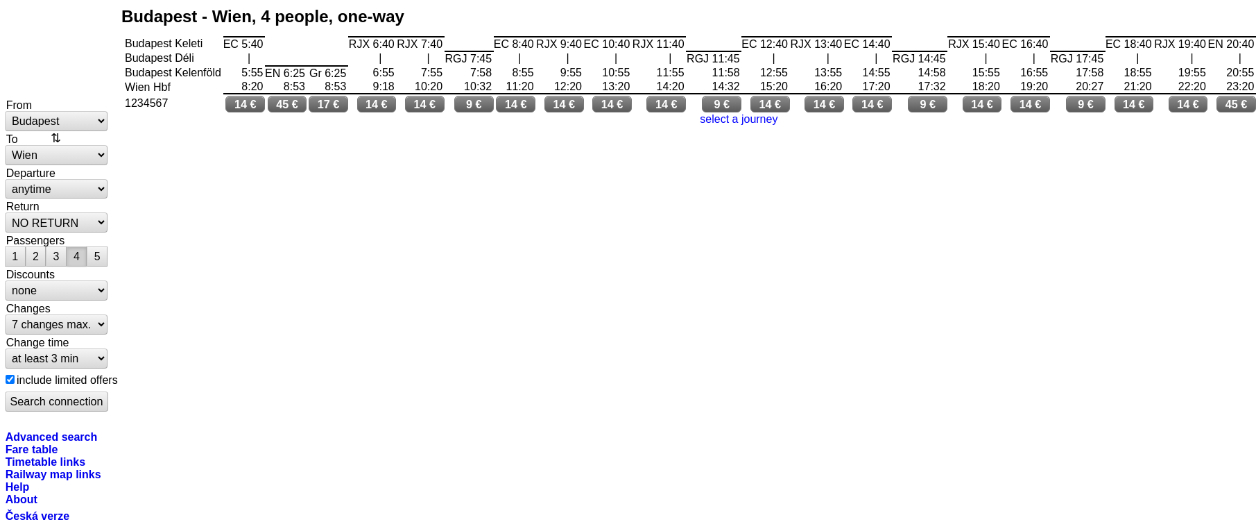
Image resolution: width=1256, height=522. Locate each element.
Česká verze (38, 516)
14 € (245, 104)
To (12, 139)
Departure (30, 173)
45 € (287, 104)
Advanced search (52, 436)
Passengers (35, 240)
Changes (28, 308)
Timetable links (45, 461)
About (21, 499)
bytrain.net (57, 50)
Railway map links (53, 474)
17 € (329, 104)
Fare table (32, 449)
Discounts (30, 274)
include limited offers (67, 379)
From (19, 105)
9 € (474, 104)
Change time (37, 342)
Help (18, 486)
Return (23, 206)
